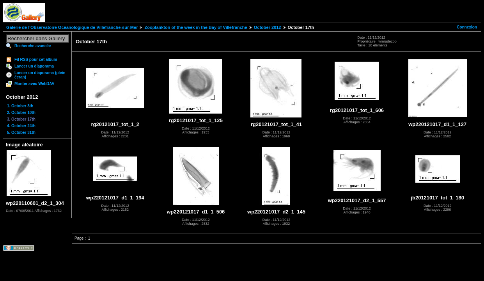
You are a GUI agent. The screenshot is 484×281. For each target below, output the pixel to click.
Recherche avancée (32, 46)
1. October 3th (20, 106)
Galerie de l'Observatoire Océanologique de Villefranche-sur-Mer (72, 27)
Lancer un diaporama (34, 66)
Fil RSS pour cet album (35, 59)
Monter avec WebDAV (34, 84)
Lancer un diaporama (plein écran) (40, 75)
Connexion (467, 27)
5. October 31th (21, 132)
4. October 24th (21, 126)
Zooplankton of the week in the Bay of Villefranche (195, 27)
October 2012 (267, 27)
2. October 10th (21, 112)
